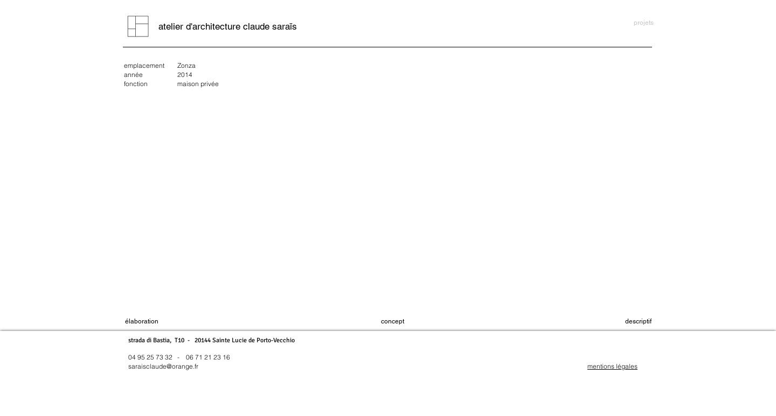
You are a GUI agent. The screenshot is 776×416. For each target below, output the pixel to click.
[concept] (392, 321)
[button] (638, 321)
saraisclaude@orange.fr (163, 366)
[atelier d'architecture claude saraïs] (227, 26)
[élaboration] (141, 321)
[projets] (643, 23)
